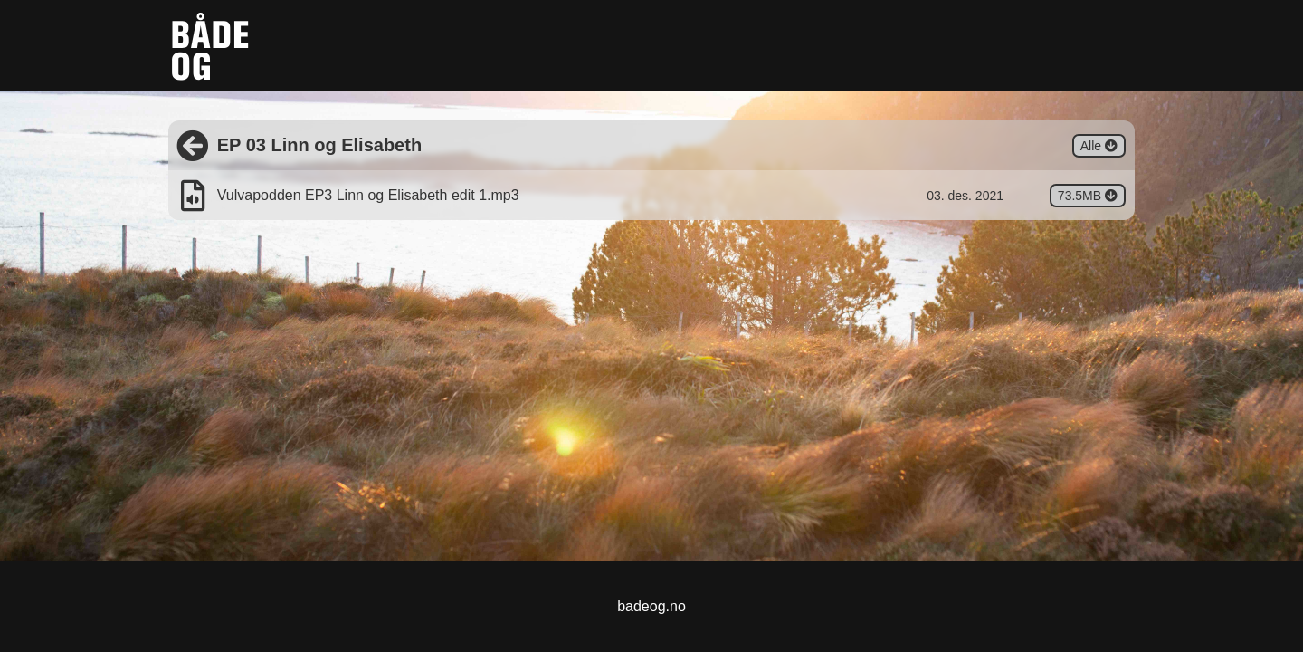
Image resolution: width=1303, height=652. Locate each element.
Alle (1103, 148)
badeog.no (651, 606)
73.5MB (1092, 197)
